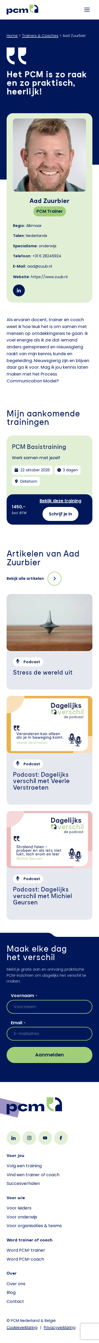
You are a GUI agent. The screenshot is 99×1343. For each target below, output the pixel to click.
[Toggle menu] (87, 9)
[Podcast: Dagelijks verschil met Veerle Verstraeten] (49, 750)
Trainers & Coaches (40, 35)
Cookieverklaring (22, 1327)
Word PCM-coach (25, 1259)
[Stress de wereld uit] (49, 642)
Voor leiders (19, 1208)
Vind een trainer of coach (33, 1175)
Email (18, 1023)
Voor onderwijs (22, 1217)
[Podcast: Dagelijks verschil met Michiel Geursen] (49, 865)
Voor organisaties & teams (34, 1226)
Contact (15, 1301)
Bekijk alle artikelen (25, 578)
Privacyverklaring (60, 1327)
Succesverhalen (23, 1183)
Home (12, 35)
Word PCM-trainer (26, 1250)
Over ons (16, 1284)
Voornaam (24, 996)
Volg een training (24, 1166)
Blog (11, 1292)
